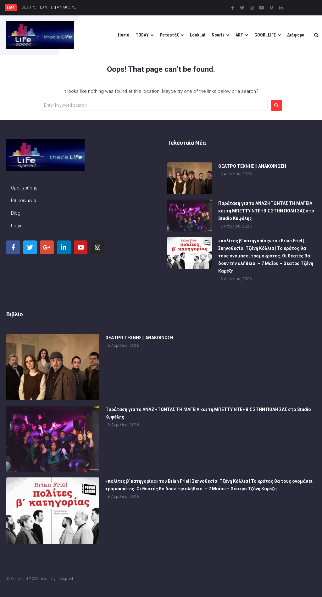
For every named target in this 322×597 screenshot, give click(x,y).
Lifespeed (65, 579)
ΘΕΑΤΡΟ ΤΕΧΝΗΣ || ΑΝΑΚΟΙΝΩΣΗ (252, 167)
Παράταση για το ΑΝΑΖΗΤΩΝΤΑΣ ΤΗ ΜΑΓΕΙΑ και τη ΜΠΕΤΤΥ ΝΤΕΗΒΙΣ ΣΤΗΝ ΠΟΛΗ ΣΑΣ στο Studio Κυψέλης (266, 212)
